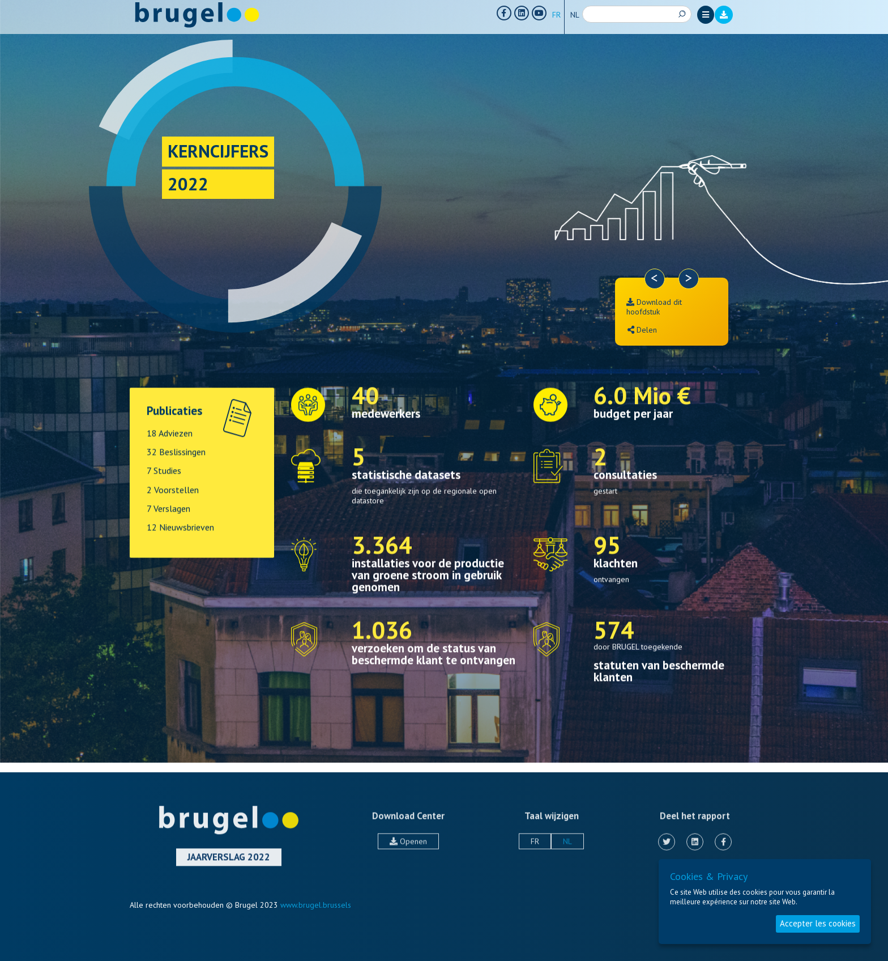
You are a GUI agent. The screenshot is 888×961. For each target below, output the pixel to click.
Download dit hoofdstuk (654, 307)
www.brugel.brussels (315, 905)
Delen (642, 329)
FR (556, 15)
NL (574, 15)
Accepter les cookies (818, 923)
